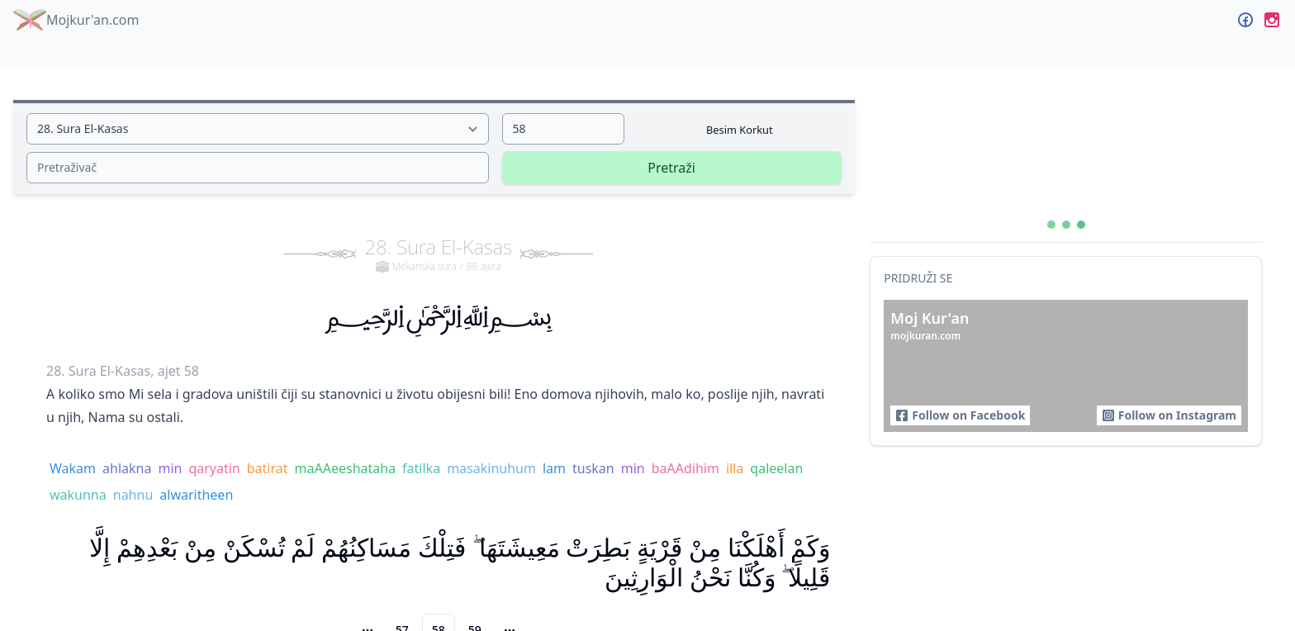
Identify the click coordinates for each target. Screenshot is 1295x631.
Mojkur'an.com (76, 19)
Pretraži (671, 168)
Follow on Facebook (960, 415)
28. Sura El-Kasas (438, 253)
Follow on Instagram (1169, 415)
